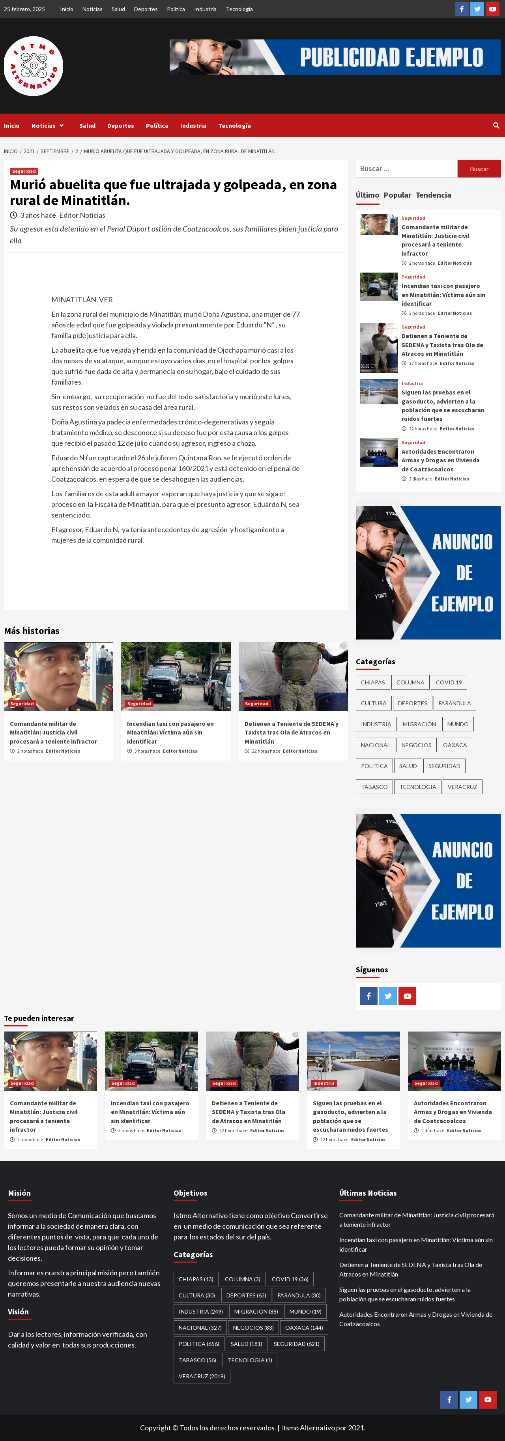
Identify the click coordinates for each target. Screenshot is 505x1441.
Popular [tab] (397, 195)
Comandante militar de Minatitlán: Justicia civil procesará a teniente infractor (53, 732)
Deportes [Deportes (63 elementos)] (412, 703)
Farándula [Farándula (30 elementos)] (455, 703)
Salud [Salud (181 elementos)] (408, 766)
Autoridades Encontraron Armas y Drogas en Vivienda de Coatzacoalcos (441, 460)
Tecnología (239, 9)
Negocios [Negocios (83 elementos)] (417, 745)
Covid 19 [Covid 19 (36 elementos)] (449, 682)
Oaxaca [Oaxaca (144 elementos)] (455, 745)
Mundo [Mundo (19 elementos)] (458, 724)
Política (176, 9)
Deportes (146, 9)
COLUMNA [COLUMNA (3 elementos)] (411, 682)
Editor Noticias (82, 215)
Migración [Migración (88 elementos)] (419, 724)
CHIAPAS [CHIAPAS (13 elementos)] (373, 682)
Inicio (66, 9)
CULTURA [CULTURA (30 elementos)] (374, 703)
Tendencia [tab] (433, 195)
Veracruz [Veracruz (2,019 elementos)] (462, 786)
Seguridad (24, 171)
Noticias (92, 9)
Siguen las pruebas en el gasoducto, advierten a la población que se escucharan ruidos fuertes (405, 1294)
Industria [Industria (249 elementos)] (376, 724)
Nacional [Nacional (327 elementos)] (375, 745)
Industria (205, 9)
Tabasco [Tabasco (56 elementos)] (374, 786)
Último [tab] (368, 195)
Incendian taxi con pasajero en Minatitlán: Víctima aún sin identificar (170, 732)
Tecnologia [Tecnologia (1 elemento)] (417, 786)
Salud (118, 9)
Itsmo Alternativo (308, 1427)
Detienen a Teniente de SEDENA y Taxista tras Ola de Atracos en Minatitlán (292, 732)
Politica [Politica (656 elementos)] (374, 766)
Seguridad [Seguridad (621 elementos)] (444, 766)
